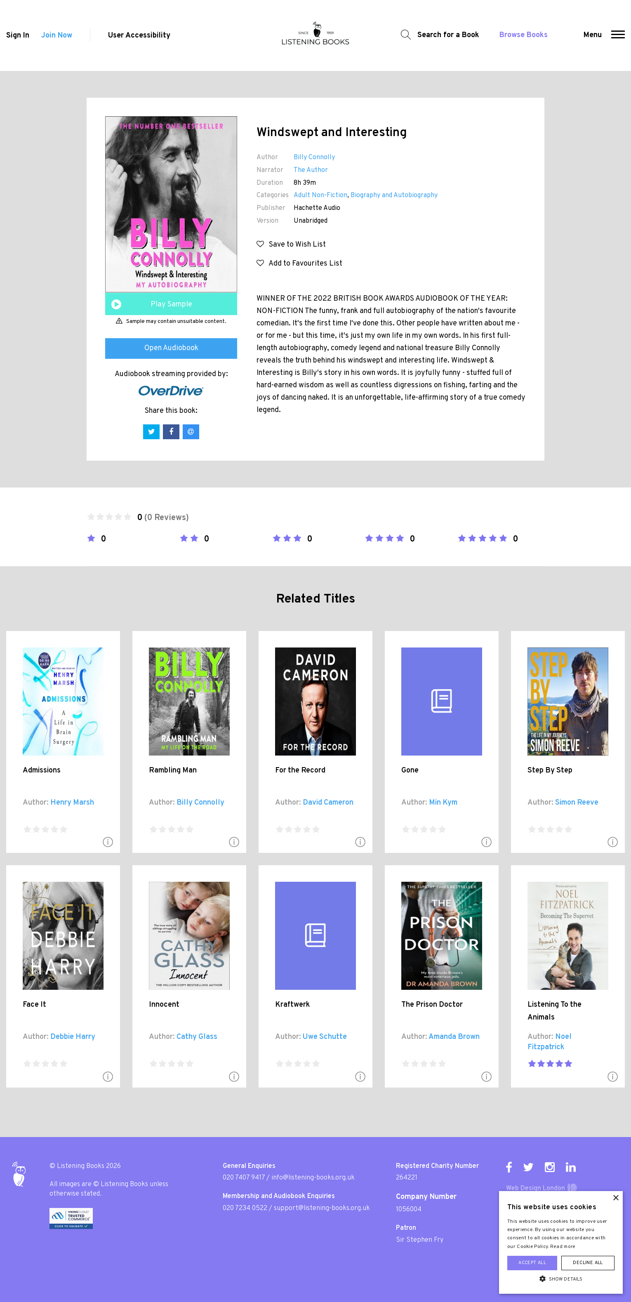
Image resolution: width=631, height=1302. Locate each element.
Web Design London (535, 1188)
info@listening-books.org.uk (313, 1178)
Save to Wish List (291, 245)
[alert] (561, 1242)
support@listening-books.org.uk (322, 1208)
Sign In (17, 35)
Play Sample (171, 304)
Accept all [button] (532, 1263)
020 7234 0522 (245, 1208)
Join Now (56, 35)
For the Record (300, 770)
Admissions (42, 770)
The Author (311, 170)
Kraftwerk (292, 1005)
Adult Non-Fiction (320, 195)
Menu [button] (593, 35)
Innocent (164, 1005)
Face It (34, 1005)
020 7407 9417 (244, 1178)
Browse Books (523, 35)
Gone (410, 770)
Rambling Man (173, 770)
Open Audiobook (171, 348)
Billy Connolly (314, 157)
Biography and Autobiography (394, 195)
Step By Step (549, 770)
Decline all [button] (588, 1263)
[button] (618, 35)
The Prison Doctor (432, 1005)
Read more (563, 1247)
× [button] (615, 1198)
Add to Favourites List (299, 263)
